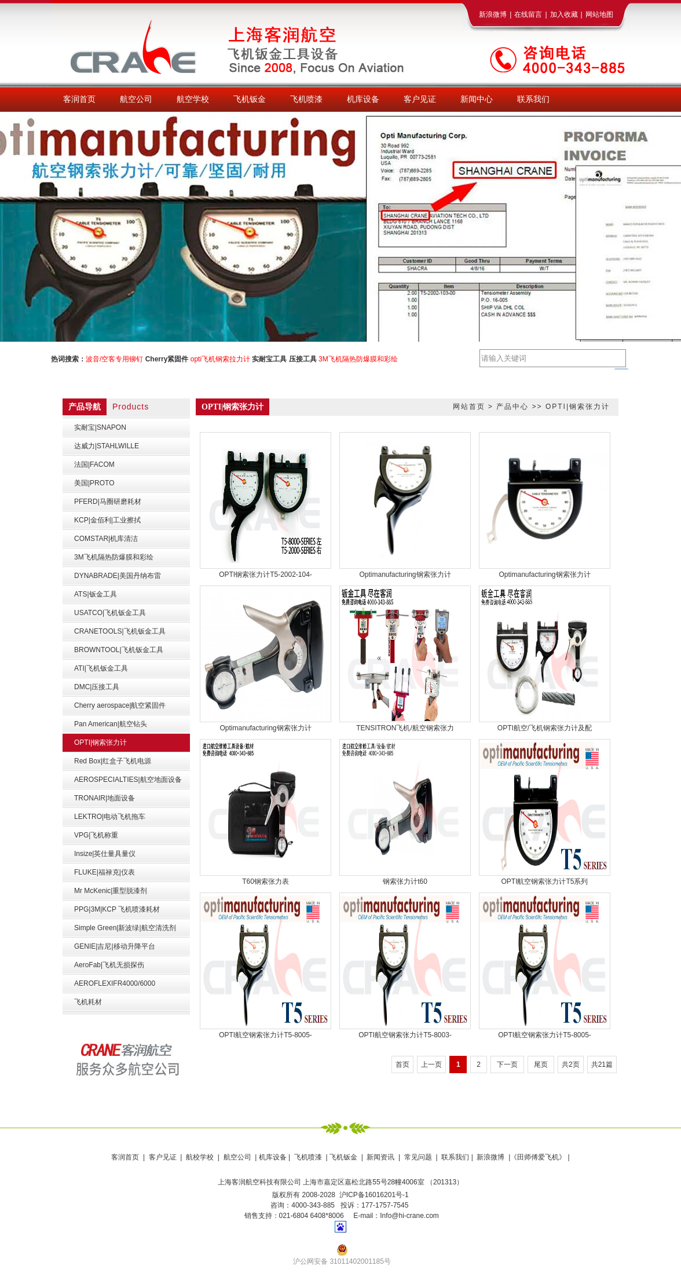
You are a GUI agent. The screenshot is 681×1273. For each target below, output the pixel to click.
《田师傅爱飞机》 (538, 1157)
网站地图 (599, 14)
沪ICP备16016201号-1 (374, 1195)
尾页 (541, 1064)
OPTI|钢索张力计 (577, 407)
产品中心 (512, 407)
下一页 (507, 1064)
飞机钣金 (343, 1157)
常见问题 (418, 1157)
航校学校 (200, 1157)
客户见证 (163, 1157)
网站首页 (469, 407)
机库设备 (273, 1157)
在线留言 (528, 14)
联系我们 (454, 1157)
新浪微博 (493, 14)
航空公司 (237, 1157)
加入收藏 (564, 14)
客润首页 (125, 1157)
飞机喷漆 (308, 1157)
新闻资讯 (380, 1157)
